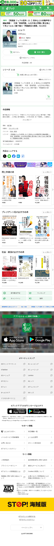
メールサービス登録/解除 (10, 437)
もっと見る (46, 172)
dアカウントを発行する (27, 516)
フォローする (24, 30)
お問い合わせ (6, 443)
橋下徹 (20, 30)
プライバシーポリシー (9, 466)
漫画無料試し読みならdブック (9, 306)
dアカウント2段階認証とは (10, 471)
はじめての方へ (8, 431)
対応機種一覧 (33, 431)
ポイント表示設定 (34, 443)
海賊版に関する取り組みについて (11, 477)
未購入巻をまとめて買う (28, 75)
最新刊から (47, 79)
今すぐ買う (41, 52)
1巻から (41, 79)
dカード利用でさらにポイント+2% (27, 44)
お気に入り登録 (46, 69)
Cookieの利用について (36, 471)
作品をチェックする (28, 58)
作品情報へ (26, 63)
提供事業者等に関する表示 (37, 460)
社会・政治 (13, 131)
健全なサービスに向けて (37, 466)
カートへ (16, 52)
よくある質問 (33, 437)
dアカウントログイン (8, 449)
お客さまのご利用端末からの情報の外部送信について (38, 477)
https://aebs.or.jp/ (23, 494)
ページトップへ (27, 527)
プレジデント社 (13, 128)
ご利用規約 (5, 460)
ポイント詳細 (23, 40)
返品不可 (20, 46)
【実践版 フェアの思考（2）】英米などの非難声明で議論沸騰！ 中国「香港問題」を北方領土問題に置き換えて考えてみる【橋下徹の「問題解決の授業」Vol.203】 (32, 86)
